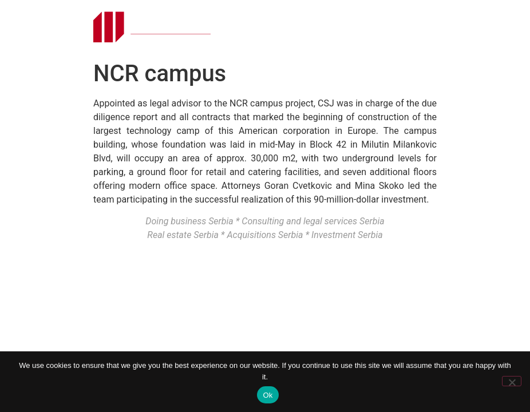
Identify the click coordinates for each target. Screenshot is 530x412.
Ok (267, 395)
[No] (511, 381)
